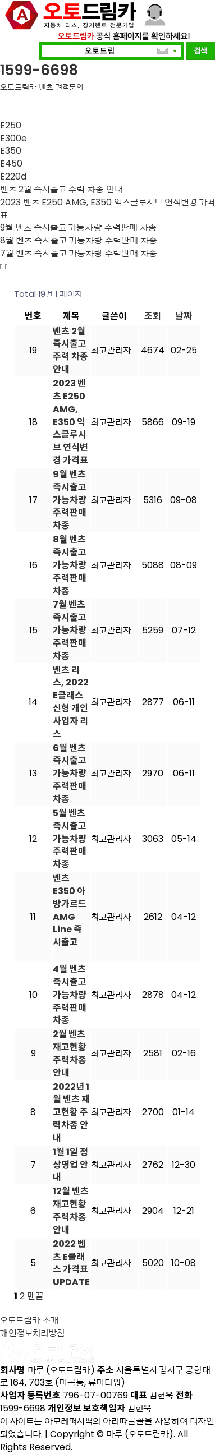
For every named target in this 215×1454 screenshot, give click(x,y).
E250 (10, 125)
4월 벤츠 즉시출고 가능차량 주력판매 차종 (69, 995)
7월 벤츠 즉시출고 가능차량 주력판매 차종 (78, 253)
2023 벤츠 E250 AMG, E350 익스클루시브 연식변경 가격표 (107, 209)
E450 (11, 163)
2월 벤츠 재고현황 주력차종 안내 (69, 1053)
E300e (13, 138)
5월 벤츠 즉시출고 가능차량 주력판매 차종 (69, 839)
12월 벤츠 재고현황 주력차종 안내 (71, 1210)
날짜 (183, 316)
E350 (10, 150)
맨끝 (35, 1296)
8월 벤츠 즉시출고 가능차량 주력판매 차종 (78, 240)
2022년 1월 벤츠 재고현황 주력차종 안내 (71, 1112)
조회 (152, 316)
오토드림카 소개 (29, 1320)
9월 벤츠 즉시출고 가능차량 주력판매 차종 (78, 227)
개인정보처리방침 (32, 1333)
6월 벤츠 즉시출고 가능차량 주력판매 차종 (69, 774)
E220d (13, 176)
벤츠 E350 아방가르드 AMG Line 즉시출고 (69, 910)
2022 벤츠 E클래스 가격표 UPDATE (71, 1263)
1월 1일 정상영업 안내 (70, 1164)
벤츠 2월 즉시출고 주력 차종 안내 (61, 189)
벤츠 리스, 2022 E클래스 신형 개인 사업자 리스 (71, 702)
